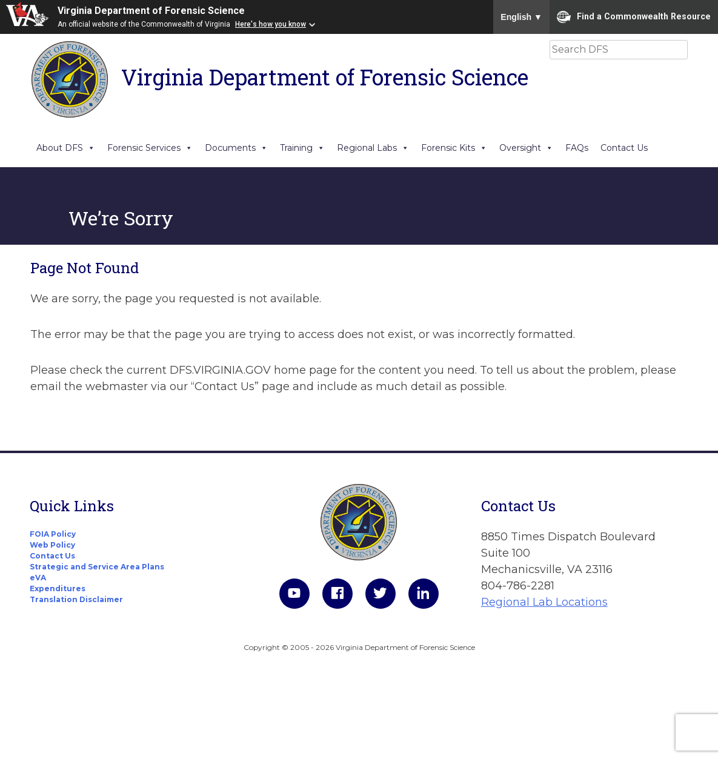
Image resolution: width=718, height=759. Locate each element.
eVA (38, 577)
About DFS (65, 148)
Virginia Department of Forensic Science (151, 10)
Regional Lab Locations (544, 602)
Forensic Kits (454, 148)
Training (302, 148)
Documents (236, 148)
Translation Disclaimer (76, 599)
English (521, 17)
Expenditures (57, 588)
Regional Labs (373, 148)
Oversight (526, 148)
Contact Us (624, 147)
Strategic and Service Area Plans (97, 566)
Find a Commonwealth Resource (634, 17)
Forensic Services (150, 148)
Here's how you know (270, 24)
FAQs (576, 147)
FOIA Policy (53, 534)
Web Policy (52, 544)
